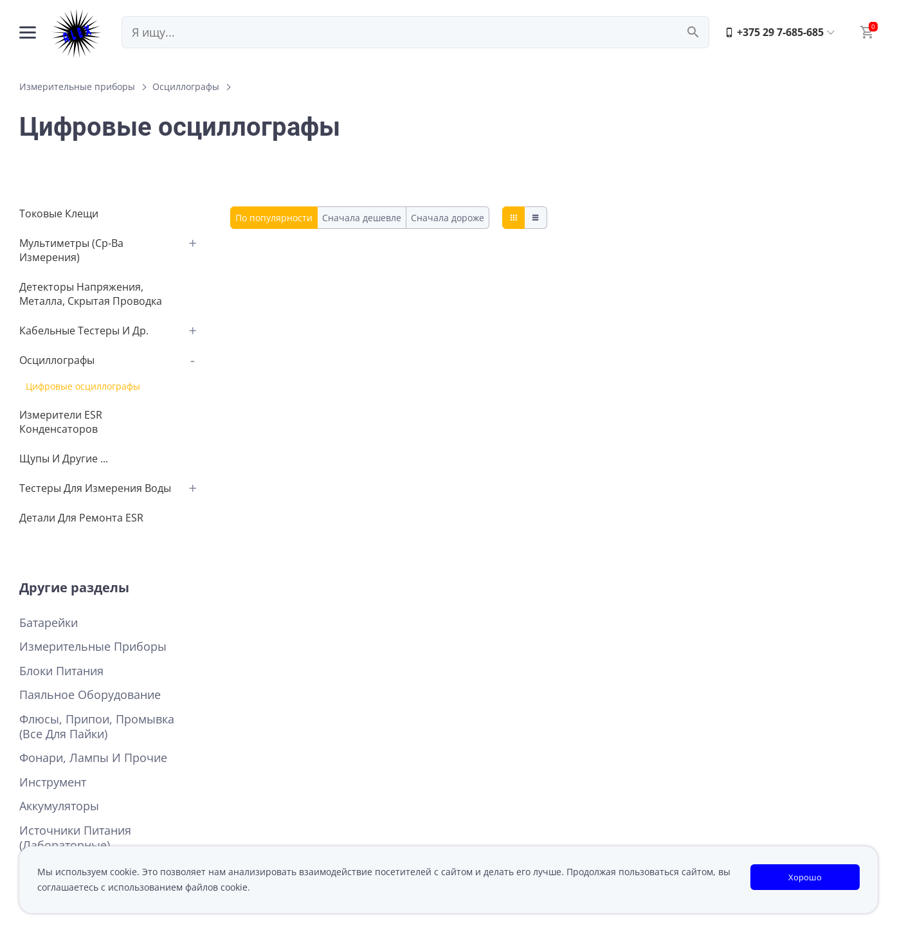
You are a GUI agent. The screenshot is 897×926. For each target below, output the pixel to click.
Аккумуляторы (59, 806)
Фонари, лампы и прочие (93, 757)
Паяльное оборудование (90, 694)
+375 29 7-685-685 (774, 32)
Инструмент (52, 782)
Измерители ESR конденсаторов (60, 422)
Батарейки (48, 622)
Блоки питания (61, 671)
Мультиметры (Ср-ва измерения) (71, 250)
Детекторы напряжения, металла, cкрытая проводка (90, 294)
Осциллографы (185, 86)
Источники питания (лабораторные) (75, 838)
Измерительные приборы (77, 86)
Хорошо (805, 877)
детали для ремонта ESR (81, 518)
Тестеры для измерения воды (95, 488)
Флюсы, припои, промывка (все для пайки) (96, 726)
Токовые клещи (58, 213)
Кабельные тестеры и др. (84, 330)
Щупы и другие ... (63, 458)
